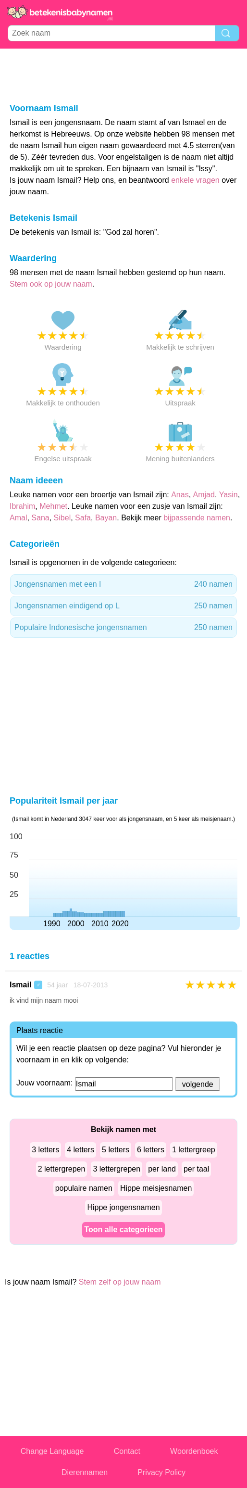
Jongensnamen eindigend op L (123, 606)
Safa (83, 518)
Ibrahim (22, 506)
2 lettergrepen (62, 1169)
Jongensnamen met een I (123, 584)
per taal (196, 1169)
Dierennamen (85, 1472)
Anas (179, 495)
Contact (127, 1451)
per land (162, 1169)
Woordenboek (194, 1451)
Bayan (106, 518)
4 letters (80, 1150)
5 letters (115, 1150)
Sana (40, 518)
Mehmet (53, 506)
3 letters (45, 1150)
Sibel (62, 518)
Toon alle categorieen (123, 1229)
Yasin (228, 495)
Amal (18, 518)
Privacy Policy (161, 1472)
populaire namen (83, 1188)
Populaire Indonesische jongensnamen (123, 627)
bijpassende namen (196, 518)
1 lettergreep (193, 1150)
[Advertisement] (123, 75)
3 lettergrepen (116, 1169)
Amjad (204, 495)
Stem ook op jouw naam (51, 284)
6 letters (150, 1150)
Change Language (52, 1451)
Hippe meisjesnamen (156, 1188)
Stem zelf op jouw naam (120, 1282)
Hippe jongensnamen (123, 1207)
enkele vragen (195, 180)
